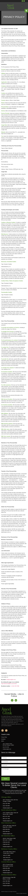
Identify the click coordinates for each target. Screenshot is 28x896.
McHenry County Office (9, 849)
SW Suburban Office (8, 836)
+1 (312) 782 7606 (15, 686)
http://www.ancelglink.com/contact (9, 683)
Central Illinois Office (8, 862)
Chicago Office (6, 797)
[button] (26, 10)
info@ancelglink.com (11, 679)
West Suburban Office (8, 823)
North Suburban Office (8, 810)
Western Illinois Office (8, 875)
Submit (5, 778)
